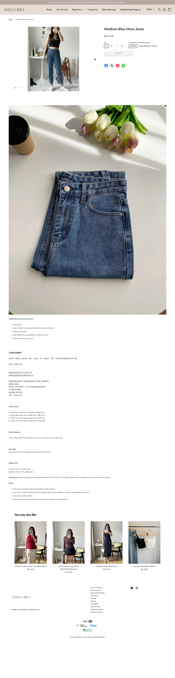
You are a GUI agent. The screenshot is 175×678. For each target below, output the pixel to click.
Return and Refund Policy (97, 593)
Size (105, 43)
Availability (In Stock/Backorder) (139, 43)
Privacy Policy (87, 637)
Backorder (93, 601)
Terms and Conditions (96, 587)
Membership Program (130, 9)
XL (122, 46)
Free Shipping (94, 604)
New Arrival (61, 9)
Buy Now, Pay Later (95, 590)
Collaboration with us (96, 612)
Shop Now (78, 9)
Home (49, 9)
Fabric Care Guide (95, 607)
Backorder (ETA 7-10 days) (148, 46)
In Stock (133, 46)
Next (95, 59)
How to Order (94, 596)
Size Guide (93, 598)
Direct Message (109, 9)
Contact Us (93, 9)
